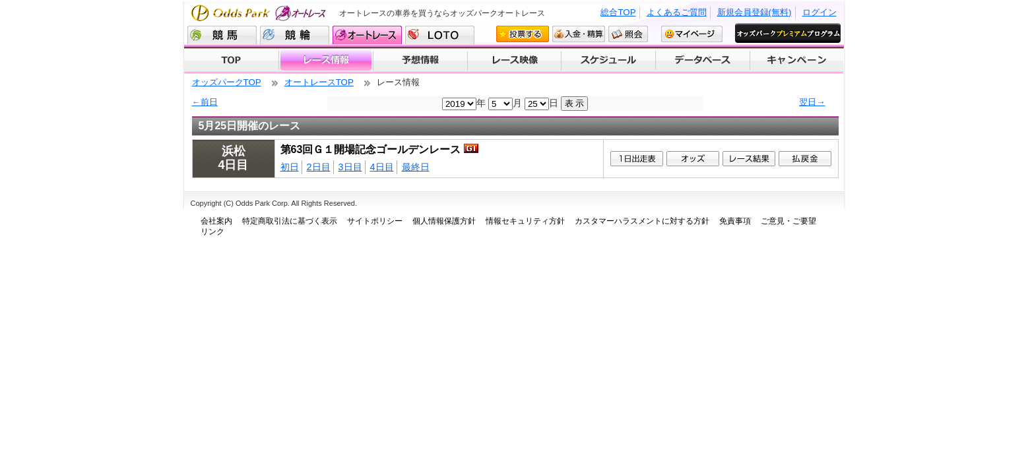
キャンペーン (797, 60)
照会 (628, 34)
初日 (289, 167)
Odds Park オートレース (260, 12)
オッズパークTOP (226, 82)
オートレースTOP (319, 82)
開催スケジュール (608, 60)
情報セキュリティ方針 (525, 221)
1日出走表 (636, 158)
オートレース (367, 35)
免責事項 (735, 221)
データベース (703, 60)
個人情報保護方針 (444, 221)
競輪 (294, 35)
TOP (231, 60)
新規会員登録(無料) (754, 12)
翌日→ (812, 102)
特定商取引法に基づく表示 (289, 221)
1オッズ (692, 158)
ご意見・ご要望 (788, 221)
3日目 (350, 167)
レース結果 (749, 158)
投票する (522, 34)
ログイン (819, 12)
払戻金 (805, 158)
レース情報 (325, 60)
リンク (212, 232)
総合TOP (617, 12)
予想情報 (420, 60)
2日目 (319, 167)
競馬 (222, 35)
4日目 (382, 167)
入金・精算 (578, 34)
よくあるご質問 (677, 12)
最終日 (416, 167)
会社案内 (216, 221)
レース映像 (514, 60)
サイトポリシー (374, 221)
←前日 (205, 102)
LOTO (439, 35)
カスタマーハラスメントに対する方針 (642, 221)
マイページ (692, 34)
